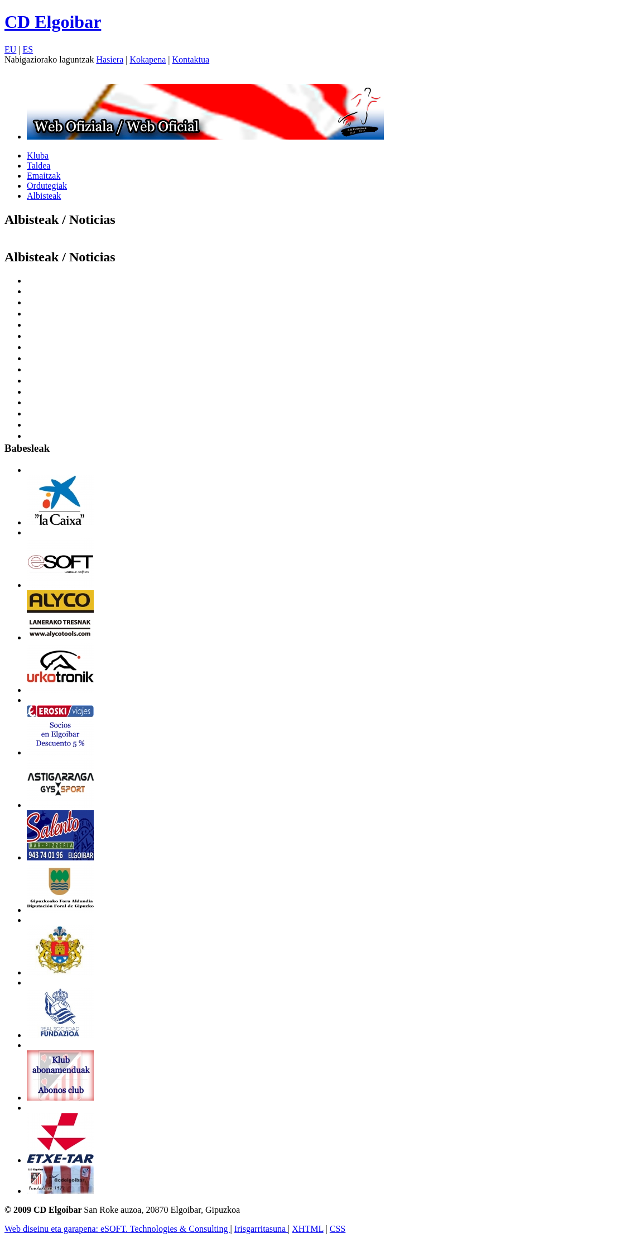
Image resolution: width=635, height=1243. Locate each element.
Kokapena (147, 59)
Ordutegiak (47, 185)
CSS (337, 1229)
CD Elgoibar (52, 22)
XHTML (307, 1229)
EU (10, 49)
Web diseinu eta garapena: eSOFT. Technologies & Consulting (117, 1229)
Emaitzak (43, 175)
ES (28, 49)
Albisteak (44, 195)
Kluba (38, 155)
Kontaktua (191, 59)
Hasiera (109, 59)
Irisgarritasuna (261, 1229)
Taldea (38, 165)
